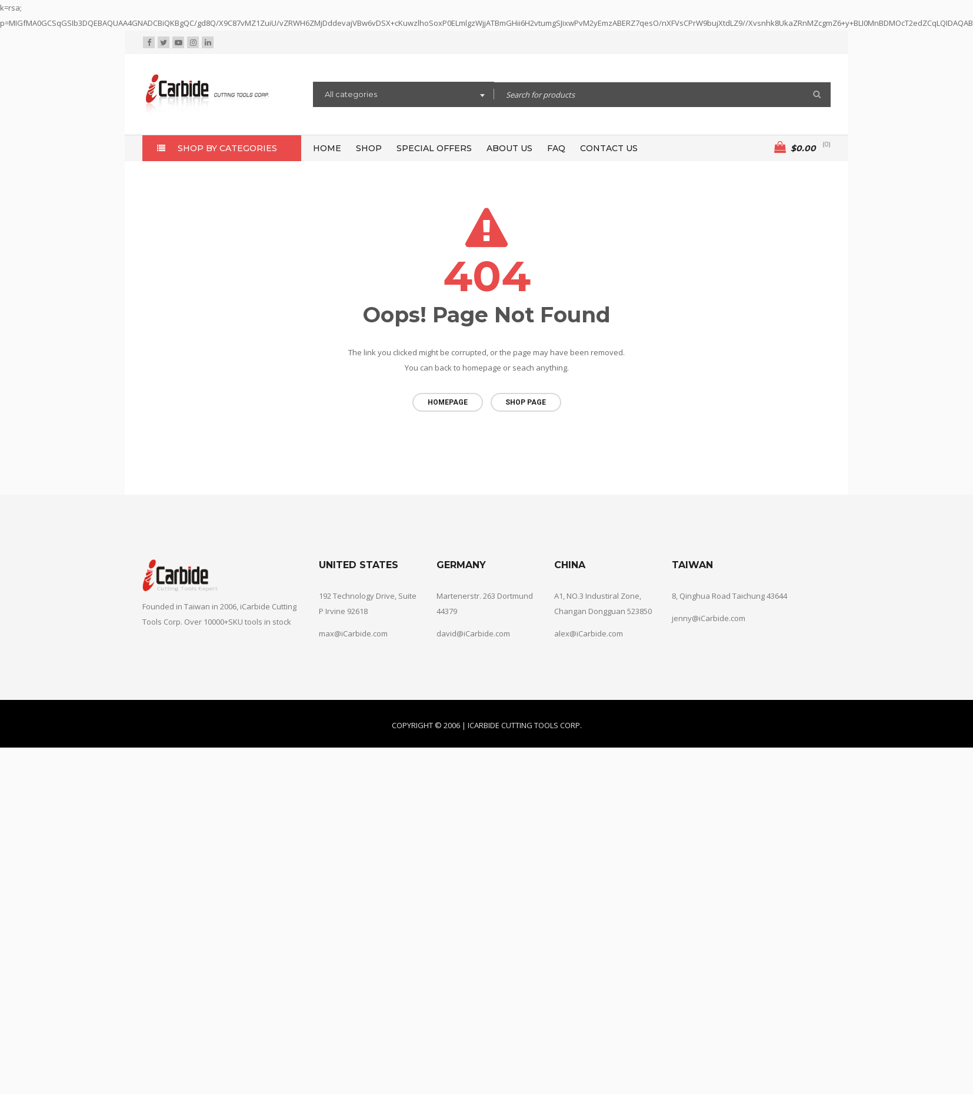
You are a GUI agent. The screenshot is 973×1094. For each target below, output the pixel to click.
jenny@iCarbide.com (708, 617)
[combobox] (403, 95)
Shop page (525, 402)
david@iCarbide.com (473, 633)
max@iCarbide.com (353, 633)
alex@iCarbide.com (588, 633)
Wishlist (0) (738, 43)
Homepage (448, 402)
